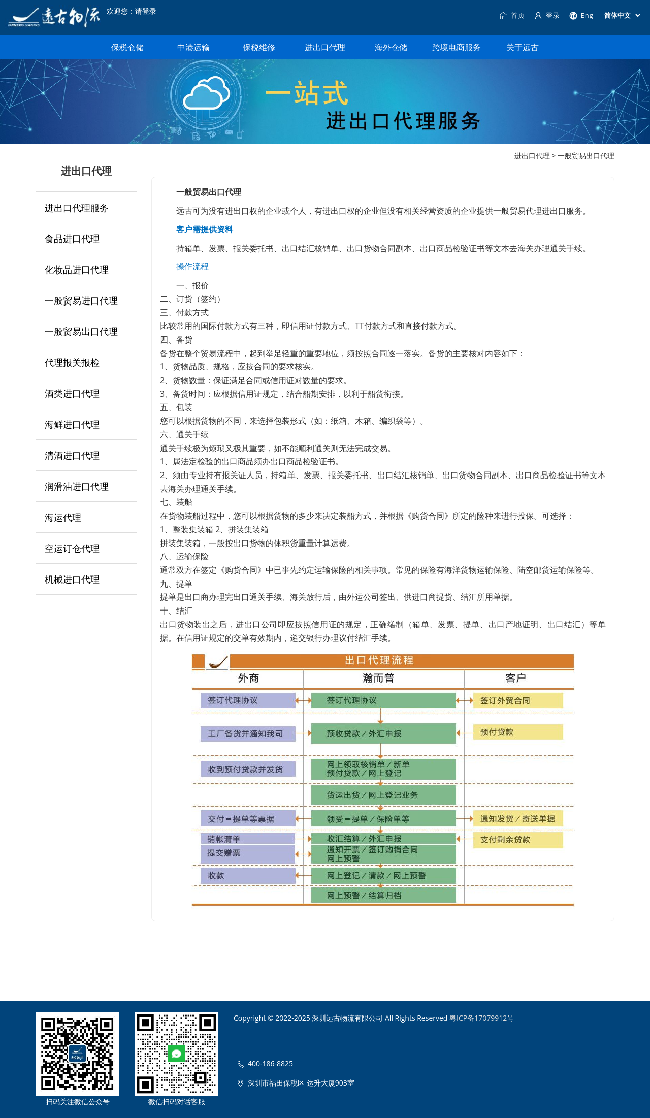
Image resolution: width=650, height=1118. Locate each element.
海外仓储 (391, 47)
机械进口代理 (72, 579)
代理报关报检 (72, 362)
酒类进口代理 (72, 393)
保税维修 (259, 47)
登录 (547, 15)
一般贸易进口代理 (81, 300)
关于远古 (522, 47)
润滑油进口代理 (77, 486)
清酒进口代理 (72, 455)
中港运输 (193, 47)
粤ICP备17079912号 (481, 1018)
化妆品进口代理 (77, 269)
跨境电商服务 (456, 47)
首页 (512, 15)
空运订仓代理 (72, 548)
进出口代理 (325, 47)
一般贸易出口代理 (81, 331)
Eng (581, 15)
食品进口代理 (72, 238)
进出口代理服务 (77, 207)
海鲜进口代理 (72, 424)
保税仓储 (127, 47)
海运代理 (63, 517)
